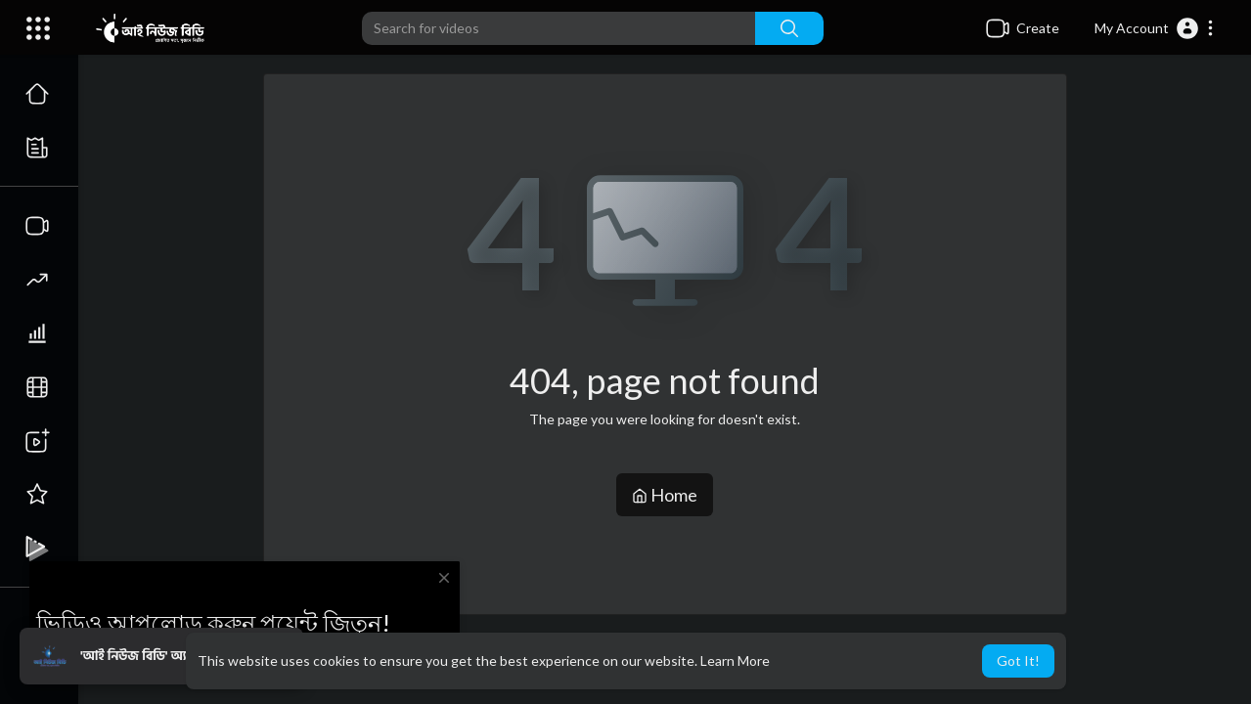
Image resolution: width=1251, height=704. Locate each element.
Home (664, 495)
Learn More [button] (735, 660)
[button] (1154, 28)
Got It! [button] (1018, 660)
